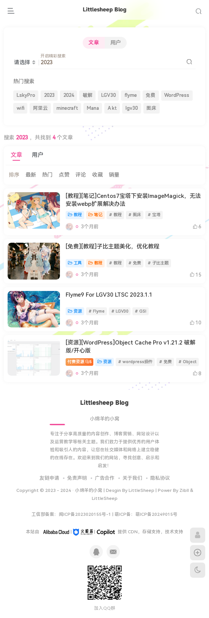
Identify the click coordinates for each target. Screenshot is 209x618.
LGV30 (108, 95)
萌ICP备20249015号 (156, 514)
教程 (75, 214)
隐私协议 (160, 478)
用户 (115, 43)
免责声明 (77, 478)
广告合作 (105, 478)
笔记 (95, 214)
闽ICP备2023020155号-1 (85, 514)
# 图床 (134, 214)
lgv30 (132, 108)
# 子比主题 (158, 263)
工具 (75, 263)
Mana (93, 108)
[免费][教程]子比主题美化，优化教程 (112, 246)
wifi (20, 108)
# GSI (140, 311)
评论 (80, 175)
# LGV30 (119, 311)
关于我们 (132, 478)
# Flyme (96, 311)
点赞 (64, 175)
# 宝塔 (154, 214)
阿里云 (40, 108)
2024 (68, 95)
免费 (151, 95)
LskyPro (26, 95)
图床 (151, 108)
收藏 (97, 175)
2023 (49, 95)
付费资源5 (79, 361)
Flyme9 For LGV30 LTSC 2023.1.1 (109, 294)
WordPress (176, 95)
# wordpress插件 (135, 361)
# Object (187, 361)
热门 (47, 175)
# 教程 (115, 214)
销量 (114, 175)
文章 (93, 43)
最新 (30, 175)
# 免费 (134, 263)
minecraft (67, 108)
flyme (130, 95)
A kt (112, 108)
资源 (75, 311)
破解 (88, 95)
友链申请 (49, 478)
